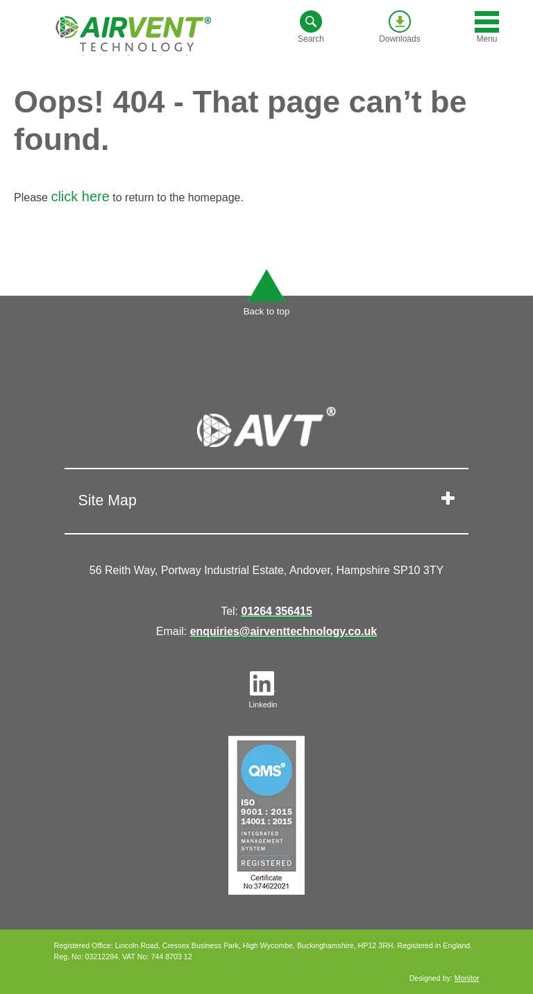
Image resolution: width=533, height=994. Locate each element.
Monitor (467, 978)
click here (80, 196)
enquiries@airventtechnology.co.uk (284, 631)
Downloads (399, 27)
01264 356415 (277, 611)
